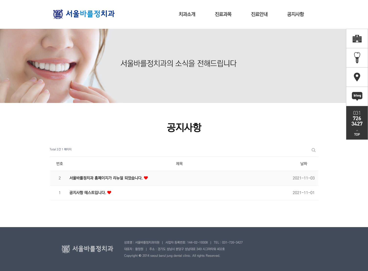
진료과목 (223, 14)
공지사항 (295, 14)
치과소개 (187, 14)
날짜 (303, 163)
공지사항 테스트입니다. (88, 193)
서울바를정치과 (84, 14)
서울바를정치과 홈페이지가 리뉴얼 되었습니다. (106, 178)
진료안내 (259, 14)
